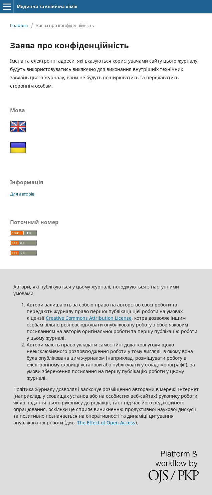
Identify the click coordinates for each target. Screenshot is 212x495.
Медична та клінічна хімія (47, 6)
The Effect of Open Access (106, 422)
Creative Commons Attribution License (89, 318)
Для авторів (22, 194)
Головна (19, 25)
